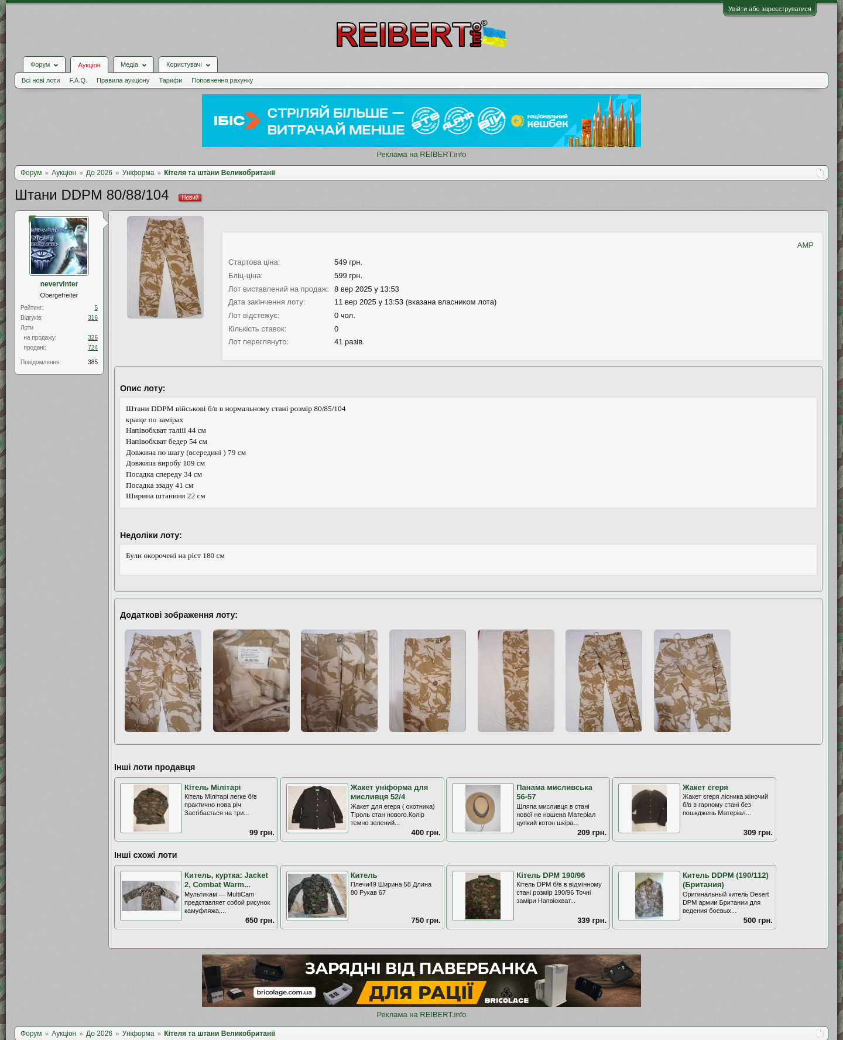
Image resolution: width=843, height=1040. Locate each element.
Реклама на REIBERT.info (421, 154)
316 (93, 317)
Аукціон (89, 65)
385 (93, 362)
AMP (805, 245)
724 (93, 347)
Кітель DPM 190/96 (550, 875)
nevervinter (59, 284)
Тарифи (171, 80)
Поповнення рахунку (222, 80)
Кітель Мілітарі (212, 787)
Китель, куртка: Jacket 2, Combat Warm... (226, 880)
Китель (364, 875)
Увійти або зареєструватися (769, 8)
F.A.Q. (78, 80)
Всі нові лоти (41, 80)
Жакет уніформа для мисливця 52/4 (390, 792)
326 (93, 337)
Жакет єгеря (705, 787)
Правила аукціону (123, 80)
